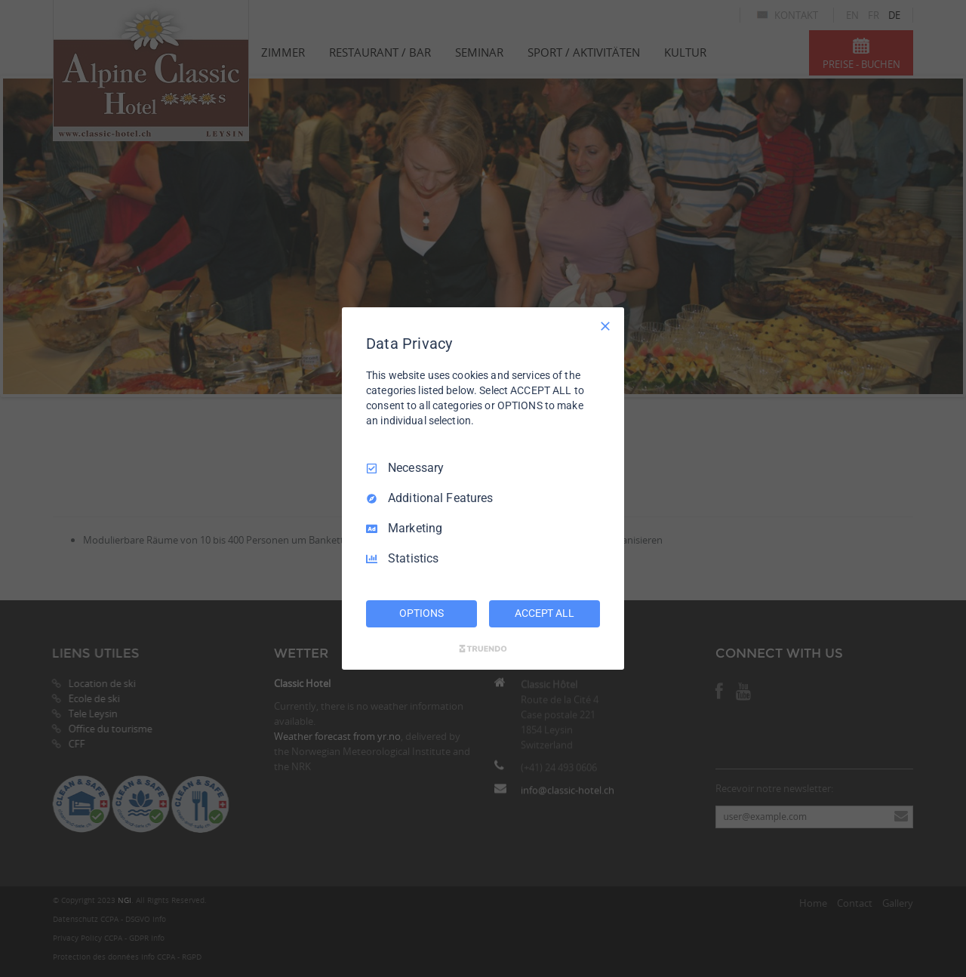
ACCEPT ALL (544, 613)
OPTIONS (421, 613)
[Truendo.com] (483, 649)
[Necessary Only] (605, 326)
